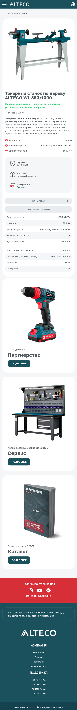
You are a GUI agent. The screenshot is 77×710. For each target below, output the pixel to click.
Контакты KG (38, 693)
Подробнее (19, 363)
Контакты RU (38, 684)
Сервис (39, 657)
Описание (38, 201)
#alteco (31, 595)
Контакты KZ (38, 679)
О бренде (38, 652)
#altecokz (44, 595)
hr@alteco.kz (47, 616)
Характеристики (38, 209)
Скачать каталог (38, 666)
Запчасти (39, 661)
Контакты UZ (39, 688)
